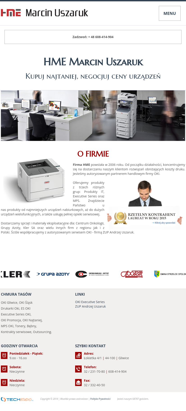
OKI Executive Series (90, 302)
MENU (170, 13)
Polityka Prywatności (100, 398)
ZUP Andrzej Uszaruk (90, 306)
